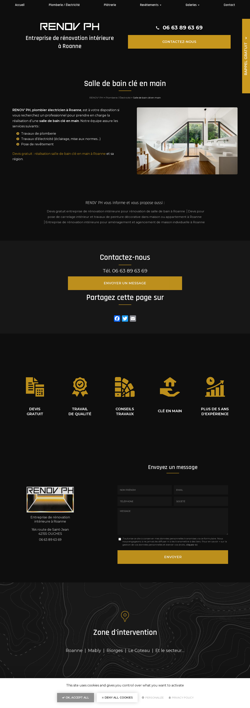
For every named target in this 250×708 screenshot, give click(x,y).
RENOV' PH (96, 97)
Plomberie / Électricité (64, 5)
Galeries (192, 5)
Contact (229, 5)
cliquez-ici (191, 544)
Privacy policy (181, 699)
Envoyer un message (125, 283)
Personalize (153, 699)
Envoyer (173, 556)
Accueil (19, 5)
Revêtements (150, 5)
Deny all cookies (117, 699)
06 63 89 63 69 (182, 28)
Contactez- (179, 41)
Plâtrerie (110, 5)
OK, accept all (75, 699)
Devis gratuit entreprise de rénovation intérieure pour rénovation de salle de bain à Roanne (116, 211)
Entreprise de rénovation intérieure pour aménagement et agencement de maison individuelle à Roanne (125, 222)
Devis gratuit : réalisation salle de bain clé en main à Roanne (59, 154)
